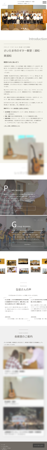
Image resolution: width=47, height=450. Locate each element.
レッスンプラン (5, 446)
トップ (3, 444)
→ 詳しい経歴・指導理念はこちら (12, 126)
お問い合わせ (45, 16)
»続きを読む (7, 316)
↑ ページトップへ (38, 445)
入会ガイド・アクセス (6, 448)
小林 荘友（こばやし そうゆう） (21, 108)
